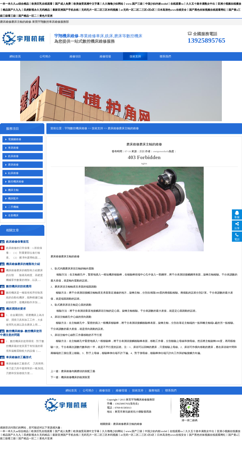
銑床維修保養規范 (17, 241)
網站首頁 (15, 56)
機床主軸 (13, 189)
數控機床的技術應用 (18, 286)
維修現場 (105, 56)
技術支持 (135, 56)
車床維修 (13, 147)
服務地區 (154, 390)
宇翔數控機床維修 (76, 128)
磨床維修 (13, 164)
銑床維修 (13, 156)
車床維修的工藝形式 (18, 357)
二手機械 (13, 206)
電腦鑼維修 (14, 139)
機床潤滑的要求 (16, 308)
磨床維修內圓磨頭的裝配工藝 (78, 371)
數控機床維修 (16, 181)
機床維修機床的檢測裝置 (75, 377)
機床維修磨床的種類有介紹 (23, 264)
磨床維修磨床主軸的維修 (127, 423)
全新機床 (13, 215)
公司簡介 (45, 56)
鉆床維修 (13, 173)
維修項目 (75, 56)
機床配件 (13, 198)
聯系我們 (165, 56)
